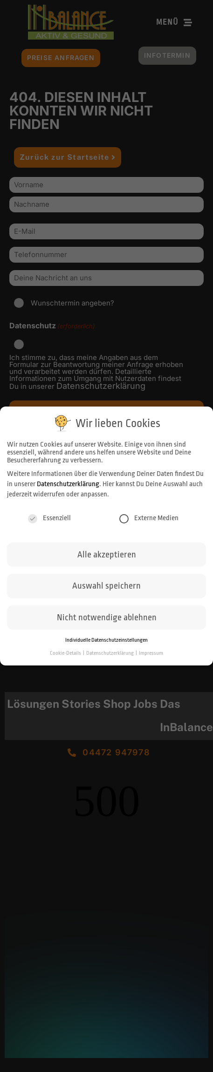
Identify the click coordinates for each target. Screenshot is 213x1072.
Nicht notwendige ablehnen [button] (107, 617)
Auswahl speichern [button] (106, 586)
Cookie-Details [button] (66, 653)
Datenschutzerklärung (68, 484)
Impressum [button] (151, 653)
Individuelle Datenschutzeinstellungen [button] (106, 640)
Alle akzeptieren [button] (106, 555)
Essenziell (49, 518)
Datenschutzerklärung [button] (110, 653)
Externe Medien (149, 518)
